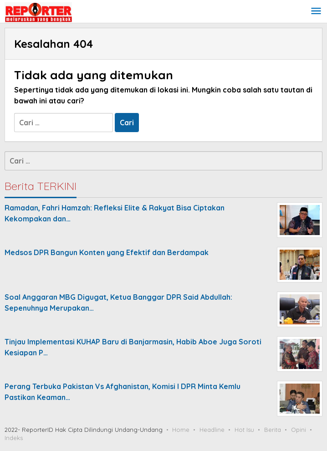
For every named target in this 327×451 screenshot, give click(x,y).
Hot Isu (244, 429)
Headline (212, 429)
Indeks (14, 437)
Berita (272, 429)
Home (180, 429)
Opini (298, 429)
